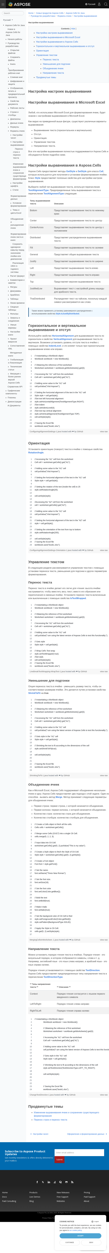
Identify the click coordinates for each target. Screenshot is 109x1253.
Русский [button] (7, 20)
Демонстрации (14, 401)
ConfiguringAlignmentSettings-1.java (46, 445)
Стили (15, 190)
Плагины (12, 397)
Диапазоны (15, 119)
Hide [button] (70, 29)
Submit (59, 1180)
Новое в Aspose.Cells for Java (13, 32)
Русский (89, 4)
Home (30, 13)
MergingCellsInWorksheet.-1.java (44, 960)
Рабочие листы (17, 108)
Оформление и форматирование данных (81, 1154)
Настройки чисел (39, 1154)
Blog (31, 1221)
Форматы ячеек (17, 131)
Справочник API (15, 387)
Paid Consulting (9, 1221)
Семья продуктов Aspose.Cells (49, 13)
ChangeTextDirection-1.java (42, 1115)
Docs (4, 1217)
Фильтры (14, 314)
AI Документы (14, 405)
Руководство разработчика (43, 16)
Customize (69, 1242)
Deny (91, 1242)
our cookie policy (75, 1230)
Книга (12, 64)
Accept (80, 1236)
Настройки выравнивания (85, 16)
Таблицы (14, 299)
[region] (65, 405)
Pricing (87, 1213)
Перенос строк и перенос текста (50, 1140)
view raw (98, 445)
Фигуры (13, 287)
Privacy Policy (47, 1238)
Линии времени (17, 303)
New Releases (63, 1213)
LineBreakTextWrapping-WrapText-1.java (48, 685)
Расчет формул (17, 276)
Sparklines (14, 295)
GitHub (80, 445)
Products (33, 1213)
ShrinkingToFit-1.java (39, 789)
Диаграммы (15, 291)
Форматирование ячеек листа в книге (19, 237)
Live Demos (34, 1217)
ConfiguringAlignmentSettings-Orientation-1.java (51, 564)
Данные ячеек (16, 123)
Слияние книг (16, 77)
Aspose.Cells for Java (15, 25)
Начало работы (15, 39)
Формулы (14, 127)
